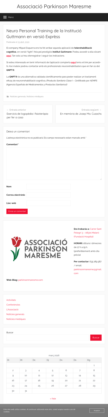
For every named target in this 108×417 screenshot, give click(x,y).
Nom (8, 186)
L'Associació (12, 309)
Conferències (13, 304)
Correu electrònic (15, 195)
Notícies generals (18, 96)
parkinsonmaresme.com (30, 280)
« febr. (53, 398)
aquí (8, 55)
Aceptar (97, 410)
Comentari (12, 144)
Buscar (9, 332)
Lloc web (11, 203)
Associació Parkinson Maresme (54, 6)
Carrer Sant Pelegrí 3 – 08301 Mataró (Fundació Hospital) (87, 233)
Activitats (11, 300)
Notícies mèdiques (35, 96)
